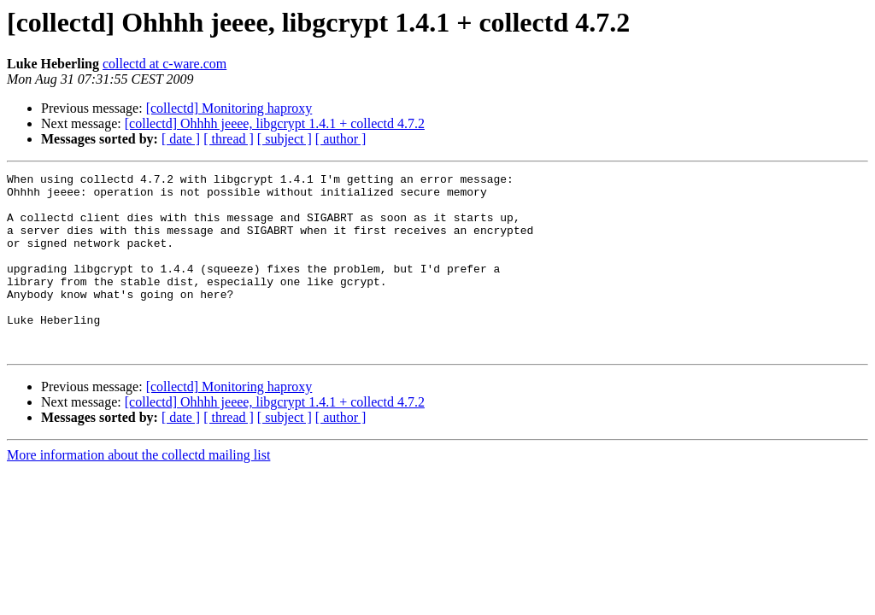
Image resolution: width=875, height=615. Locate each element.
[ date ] (180, 139)
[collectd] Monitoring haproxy (229, 108)
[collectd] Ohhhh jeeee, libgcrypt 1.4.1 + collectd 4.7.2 (275, 123)
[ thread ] (228, 139)
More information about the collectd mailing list (138, 490)
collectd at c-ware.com (164, 63)
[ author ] (341, 139)
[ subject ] (284, 139)
